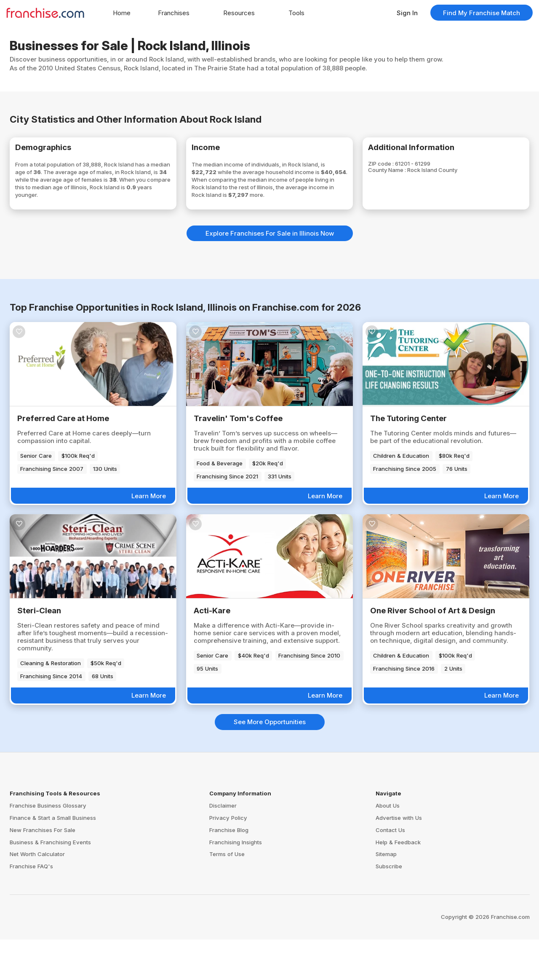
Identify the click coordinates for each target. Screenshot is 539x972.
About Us (388, 838)
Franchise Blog (228, 862)
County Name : (401, 176)
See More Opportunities (270, 754)
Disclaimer (223, 838)
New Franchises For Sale (42, 862)
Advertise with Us (399, 850)
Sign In (407, 13)
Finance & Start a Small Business (53, 850)
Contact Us (390, 862)
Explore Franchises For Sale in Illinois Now (269, 266)
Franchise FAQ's (31, 898)
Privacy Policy (228, 850)
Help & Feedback (398, 874)
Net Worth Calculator (37, 886)
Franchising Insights (235, 874)
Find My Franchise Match (481, 13)
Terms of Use (227, 886)
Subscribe (389, 898)
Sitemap (386, 886)
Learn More (148, 528)
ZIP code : (394, 168)
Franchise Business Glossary (48, 838)
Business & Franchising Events (50, 874)
